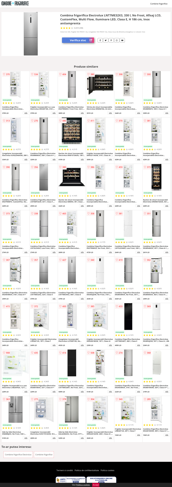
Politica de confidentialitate (87, 470)
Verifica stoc (82, 40)
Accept (96, 485)
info (25, 113)
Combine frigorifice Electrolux (18, 454)
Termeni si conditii (64, 470)
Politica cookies (107, 470)
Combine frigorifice (158, 3)
